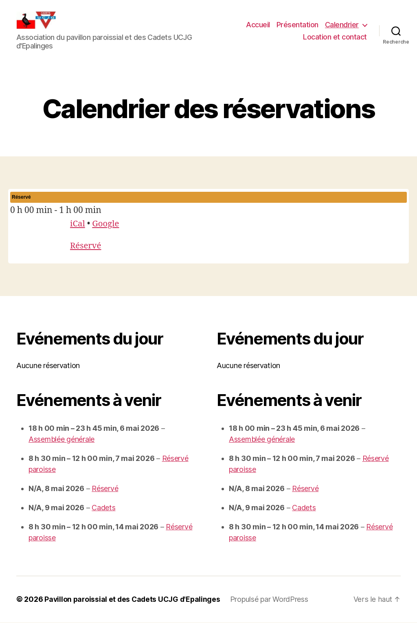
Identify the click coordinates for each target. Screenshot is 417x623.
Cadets (103, 508)
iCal (78, 224)
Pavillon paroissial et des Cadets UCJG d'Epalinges (134, 600)
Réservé (86, 246)
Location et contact (335, 37)
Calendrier (342, 24)
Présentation (297, 24)
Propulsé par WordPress (273, 600)
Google (107, 224)
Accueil (258, 24)
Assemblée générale (61, 440)
